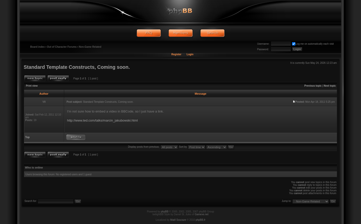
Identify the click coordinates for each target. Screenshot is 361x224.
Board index (37, 46)
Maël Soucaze (178, 219)
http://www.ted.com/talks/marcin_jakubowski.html (102, 120)
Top (27, 137)
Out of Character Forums (61, 46)
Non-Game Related (90, 46)
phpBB (164, 211)
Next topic (330, 85)
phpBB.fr (200, 219)
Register (176, 54)
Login (190, 54)
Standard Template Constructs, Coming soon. (77, 67)
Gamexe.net (201, 214)
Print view (32, 85)
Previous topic (313, 85)
